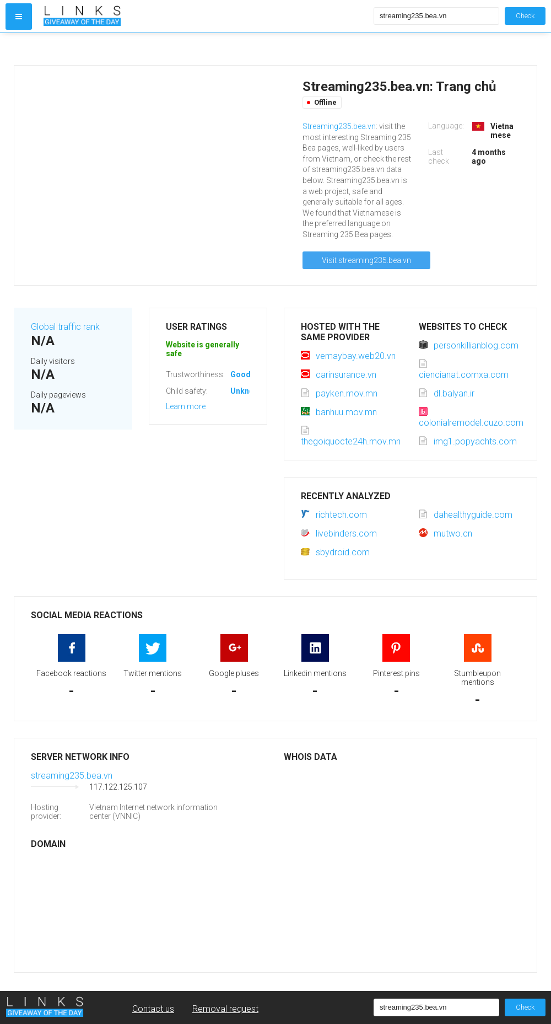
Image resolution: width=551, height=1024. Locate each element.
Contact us (153, 1009)
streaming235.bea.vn (71, 775)
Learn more (186, 406)
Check (525, 16)
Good (240, 374)
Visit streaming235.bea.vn (366, 260)
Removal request (225, 1009)
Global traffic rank (65, 326)
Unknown (247, 391)
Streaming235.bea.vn (339, 126)
